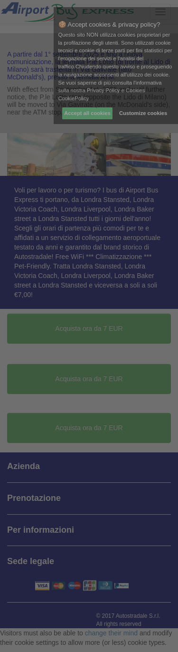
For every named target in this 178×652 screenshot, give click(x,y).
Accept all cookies (87, 113)
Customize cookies (143, 113)
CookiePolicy (73, 98)
